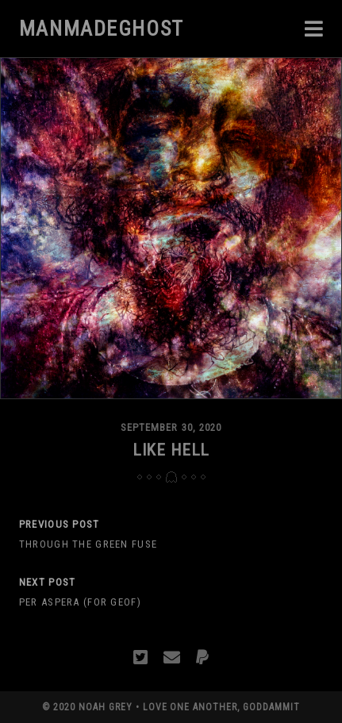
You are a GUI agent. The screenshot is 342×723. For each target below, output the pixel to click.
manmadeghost (101, 28)
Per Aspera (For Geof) (80, 602)
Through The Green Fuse (88, 544)
